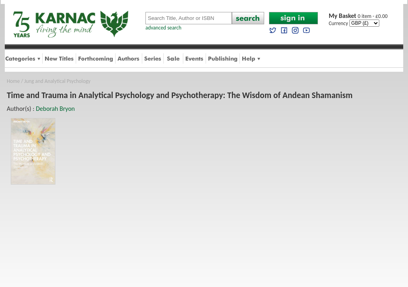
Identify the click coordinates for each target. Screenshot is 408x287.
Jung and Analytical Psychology (57, 81)
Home (13, 81)
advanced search (163, 27)
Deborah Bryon (55, 108)
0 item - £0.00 (358, 16)
